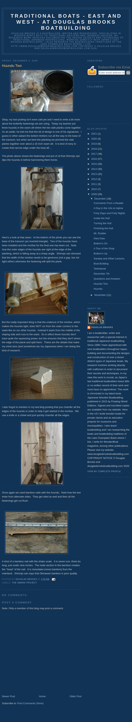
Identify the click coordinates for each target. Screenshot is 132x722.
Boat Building (101, 263)
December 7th (101, 273)
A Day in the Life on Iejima (108, 208)
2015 (94, 163)
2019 (94, 143)
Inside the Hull (101, 218)
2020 (94, 138)
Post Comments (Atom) (30, 703)
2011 (94, 184)
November (100, 295)
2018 (94, 148)
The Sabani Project (24, 583)
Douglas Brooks (102, 327)
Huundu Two (101, 283)
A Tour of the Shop (104, 248)
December (100, 198)
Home (42, 696)
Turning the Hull (102, 223)
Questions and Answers (107, 278)
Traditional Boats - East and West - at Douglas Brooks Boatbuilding (66, 22)
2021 (94, 133)
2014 (94, 169)
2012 (94, 179)
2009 (94, 194)
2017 (94, 153)
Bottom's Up (100, 253)
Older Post (76, 696)
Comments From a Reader (108, 203)
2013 (94, 174)
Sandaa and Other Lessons (109, 258)
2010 (94, 189)
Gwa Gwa (99, 238)
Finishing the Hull (103, 228)
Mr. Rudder (100, 233)
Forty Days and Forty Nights (109, 213)
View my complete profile (104, 471)
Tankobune (100, 268)
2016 (94, 158)
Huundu (98, 288)
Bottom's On (100, 243)
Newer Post (8, 696)
